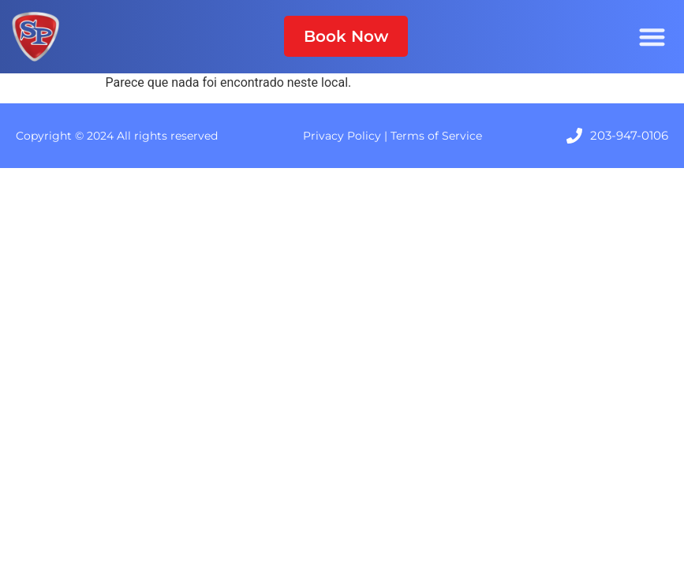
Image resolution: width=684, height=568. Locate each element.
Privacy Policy (342, 136)
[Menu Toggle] (652, 36)
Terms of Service (436, 136)
